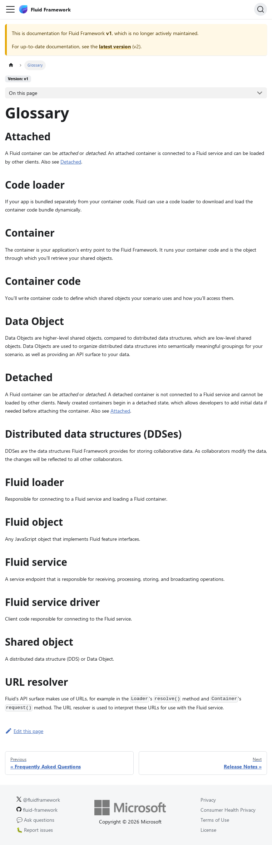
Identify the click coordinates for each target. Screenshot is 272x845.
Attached (120, 410)
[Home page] (11, 65)
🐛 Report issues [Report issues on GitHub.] (34, 829)
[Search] (260, 9)
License (208, 829)
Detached (70, 161)
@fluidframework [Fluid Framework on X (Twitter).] (38, 799)
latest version (115, 46)
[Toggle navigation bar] (10, 9)
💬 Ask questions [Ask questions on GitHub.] (35, 819)
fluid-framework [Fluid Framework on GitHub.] (37, 809)
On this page (23, 92)
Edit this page (24, 731)
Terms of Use (215, 819)
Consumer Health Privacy (228, 809)
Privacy (208, 799)
